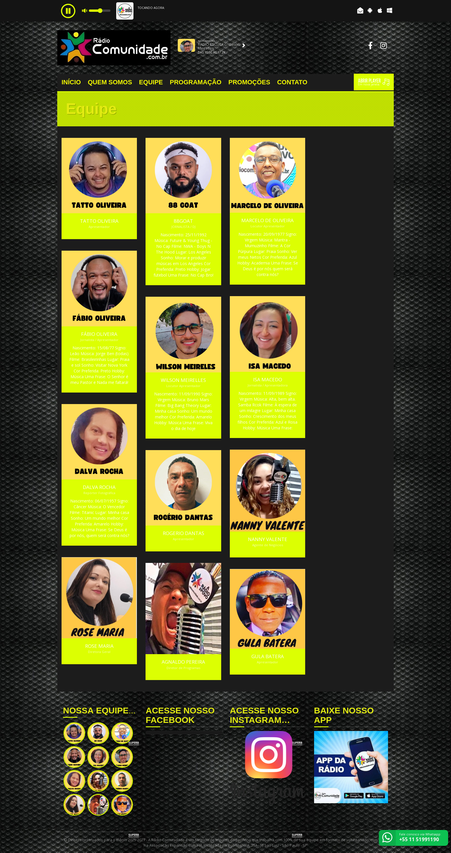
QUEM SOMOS (110, 82)
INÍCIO (71, 82)
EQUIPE (151, 82)
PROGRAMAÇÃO (195, 82)
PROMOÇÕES (249, 82)
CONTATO (292, 82)
